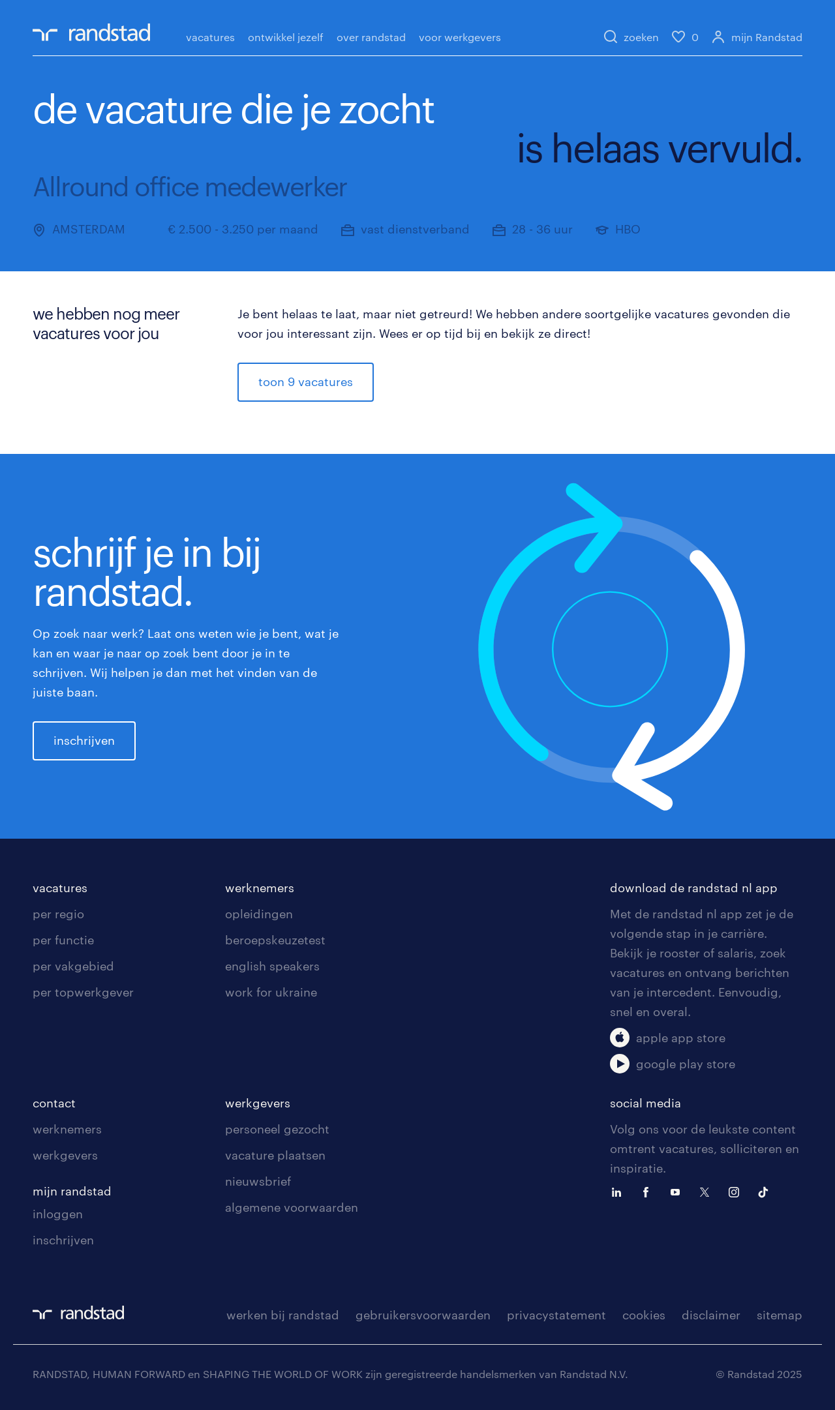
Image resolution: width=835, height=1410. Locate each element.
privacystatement (556, 1315)
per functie (63, 940)
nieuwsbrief (258, 1181)
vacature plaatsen (275, 1155)
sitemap (779, 1315)
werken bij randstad (282, 1315)
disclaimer (711, 1315)
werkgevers (65, 1155)
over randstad (371, 37)
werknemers (259, 887)
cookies (643, 1315)
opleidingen (259, 914)
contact (54, 1103)
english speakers (272, 966)
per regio (58, 914)
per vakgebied (73, 966)
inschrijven (84, 740)
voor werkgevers (460, 37)
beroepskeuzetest (275, 940)
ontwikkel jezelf (286, 37)
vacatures (210, 37)
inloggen (58, 1214)
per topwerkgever (83, 992)
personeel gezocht (277, 1129)
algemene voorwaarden (291, 1207)
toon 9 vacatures (305, 381)
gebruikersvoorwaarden (423, 1315)
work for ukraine (271, 992)
